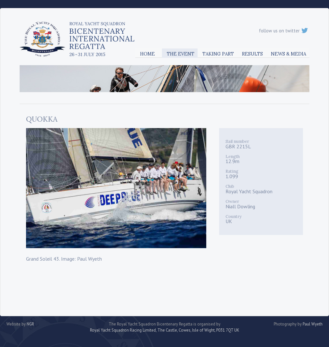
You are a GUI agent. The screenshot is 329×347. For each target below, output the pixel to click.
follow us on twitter (283, 31)
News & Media (288, 54)
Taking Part (218, 54)
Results (252, 54)
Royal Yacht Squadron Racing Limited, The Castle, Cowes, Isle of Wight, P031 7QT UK (164, 330)
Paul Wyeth (313, 324)
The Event (180, 54)
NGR (30, 324)
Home (147, 54)
